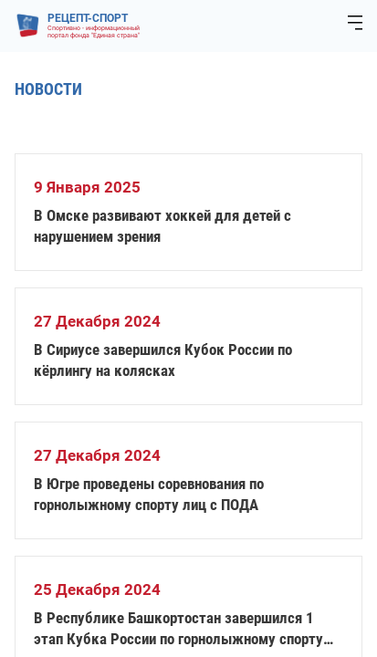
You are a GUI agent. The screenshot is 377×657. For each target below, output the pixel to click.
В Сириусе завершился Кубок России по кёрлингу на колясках (163, 360)
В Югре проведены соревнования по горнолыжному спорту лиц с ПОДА (149, 494)
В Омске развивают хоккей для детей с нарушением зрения (162, 225)
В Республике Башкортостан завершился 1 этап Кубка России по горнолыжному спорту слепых (178, 629)
